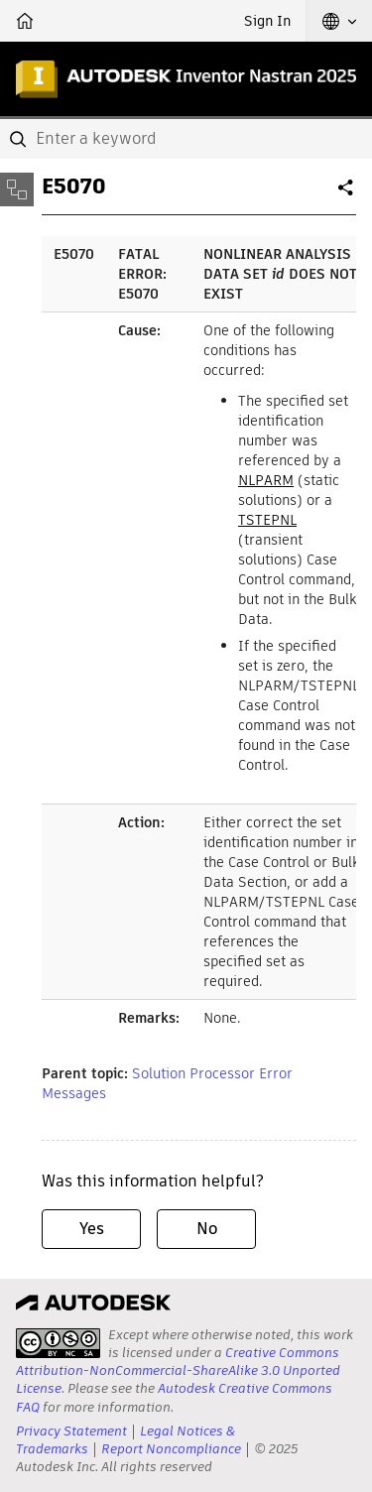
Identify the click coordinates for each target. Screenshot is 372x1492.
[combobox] (186, 139)
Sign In (267, 21)
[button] (339, 21)
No (206, 1228)
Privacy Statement (71, 1431)
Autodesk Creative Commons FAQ (174, 1397)
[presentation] (58, 1343)
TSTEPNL (267, 520)
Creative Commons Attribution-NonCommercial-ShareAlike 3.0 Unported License (178, 1370)
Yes (91, 1228)
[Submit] (20, 139)
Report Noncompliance (171, 1448)
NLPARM (266, 480)
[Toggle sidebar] (17, 189)
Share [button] (347, 195)
